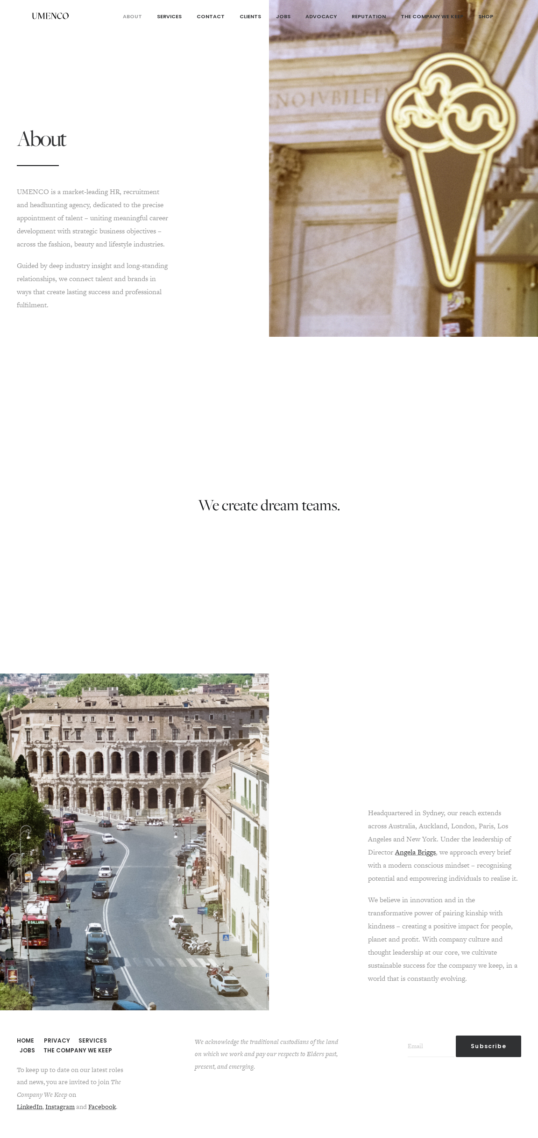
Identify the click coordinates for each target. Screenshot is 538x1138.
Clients (250, 16)
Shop (485, 16)
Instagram (60, 1106)
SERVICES (92, 1040)
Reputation (369, 16)
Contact (211, 16)
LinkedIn (29, 1106)
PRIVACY (57, 1040)
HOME (25, 1040)
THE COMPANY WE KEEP (77, 1050)
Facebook (102, 1106)
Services (169, 16)
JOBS (27, 1050)
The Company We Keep (432, 16)
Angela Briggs (415, 852)
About (132, 16)
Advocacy (321, 16)
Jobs (283, 16)
